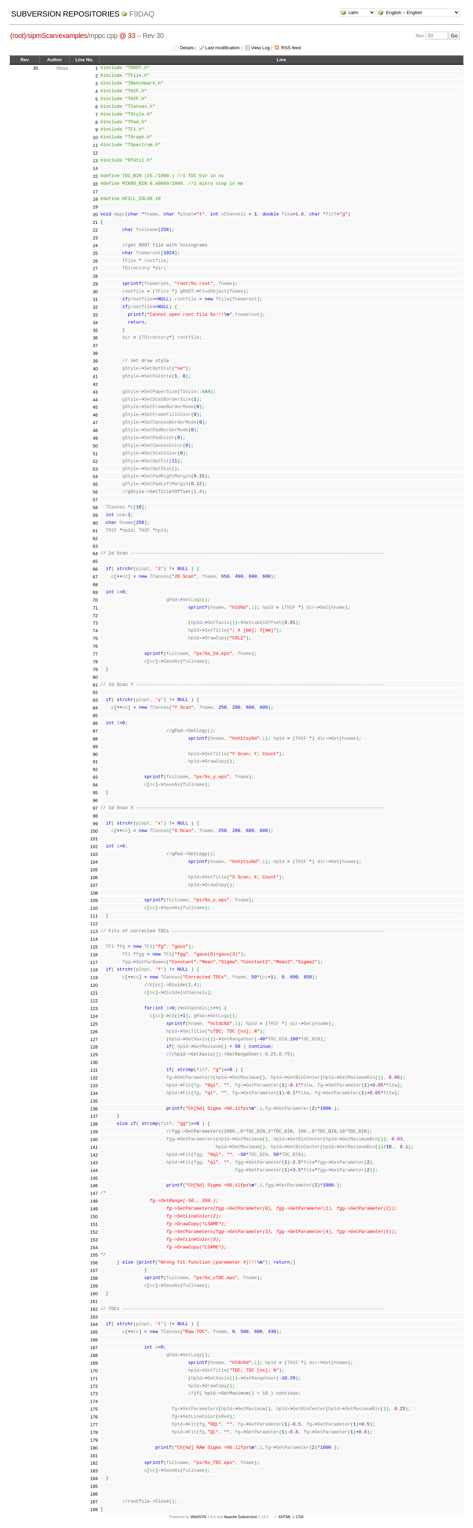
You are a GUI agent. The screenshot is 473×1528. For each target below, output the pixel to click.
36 (95, 337)
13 (95, 160)
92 (95, 769)
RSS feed (291, 47)
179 (94, 1440)
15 (95, 176)
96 (95, 800)
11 (95, 145)
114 (94, 939)
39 (95, 361)
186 (94, 1494)
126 (94, 1031)
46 (95, 415)
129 (94, 1054)
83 (95, 700)
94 (95, 785)
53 (95, 469)
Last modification (222, 47)
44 (95, 399)
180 (94, 1448)
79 (95, 669)
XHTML (284, 1517)
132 (94, 1078)
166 (94, 1339)
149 (94, 1208)
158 (94, 1278)
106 (94, 877)
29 (95, 284)
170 (94, 1370)
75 (95, 638)
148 (94, 1201)
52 (95, 461)
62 (95, 538)
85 (95, 715)
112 (94, 923)
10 (95, 137)
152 (94, 1232)
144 (94, 1170)
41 (95, 376)
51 (95, 453)
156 (94, 1262)
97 (95, 808)
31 (95, 299)
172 (94, 1386)
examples (72, 35)
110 (94, 908)
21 (95, 222)
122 (94, 1000)
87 (95, 731)
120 (94, 985)
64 (95, 553)
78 (95, 661)
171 (94, 1378)
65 (95, 561)
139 (94, 1131)
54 (95, 476)
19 (95, 206)
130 (94, 1062)
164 (94, 1324)
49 (95, 438)
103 (94, 854)
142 (94, 1155)
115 (94, 947)
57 (95, 499)
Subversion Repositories (65, 14)
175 (94, 1409)
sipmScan (42, 35)
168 (94, 1355)
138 (94, 1124)
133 (94, 1085)
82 (95, 692)
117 (94, 962)
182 (94, 1463)
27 (95, 268)
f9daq (142, 14)
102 (94, 846)
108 (94, 893)
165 (94, 1332)
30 (35, 68)
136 (94, 1108)
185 (94, 1486)
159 (94, 1286)
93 (95, 777)
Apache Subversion (240, 1517)
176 (94, 1417)
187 (94, 1501)
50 (95, 446)
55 (95, 484)
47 (95, 422)
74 (95, 630)
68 (95, 584)
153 (94, 1239)
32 (95, 307)
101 (94, 838)
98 (95, 816)
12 (95, 153)
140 (94, 1139)
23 (95, 237)
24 (95, 245)
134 (94, 1093)
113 (94, 931)
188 (94, 1509)
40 (95, 368)
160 (94, 1293)
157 (94, 1270)
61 (95, 530)
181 (94, 1455)
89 (95, 746)
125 (94, 1024)
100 (94, 831)
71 (95, 607)
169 (94, 1363)
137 (94, 1116)
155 (94, 1255)
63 (95, 546)
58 (95, 507)
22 (95, 230)
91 (95, 761)
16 (95, 184)
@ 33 (127, 35)
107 (94, 885)
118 (94, 969)
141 (94, 1147)
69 (95, 592)
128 (94, 1047)
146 (94, 1185)
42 (95, 384)
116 (94, 954)
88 (95, 738)
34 (95, 322)
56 (95, 492)
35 (95, 330)
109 (94, 900)
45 (95, 407)
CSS (300, 1517)
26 (95, 261)
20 (95, 214)
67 (95, 577)
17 (95, 191)
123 (94, 1008)
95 (95, 792)
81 (95, 685)
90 (95, 754)
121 (94, 993)
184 (94, 1478)
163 (94, 1317)
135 (94, 1101)
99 (95, 823)
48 (95, 430)
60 (95, 523)
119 (94, 977)
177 (94, 1424)
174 (94, 1401)
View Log (260, 47)
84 (95, 707)
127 (94, 1039)
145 (94, 1178)
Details (187, 47)
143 (94, 1162)
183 (94, 1470)
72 (95, 615)
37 (95, 345)
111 (94, 916)
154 (94, 1247)
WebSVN (198, 1517)
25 (95, 253)
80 (95, 677)
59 (95, 515)
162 (94, 1309)
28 (95, 276)
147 (94, 1193)
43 (95, 392)
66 (95, 569)
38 (95, 353)
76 (95, 646)
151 (94, 1224)
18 (95, 199)
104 (94, 862)
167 (94, 1347)
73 (95, 623)
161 (94, 1301)
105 (94, 869)
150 (94, 1216)
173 (94, 1393)
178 (94, 1432)
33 (95, 315)
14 (95, 168)
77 (95, 654)
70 (95, 600)
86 (95, 723)
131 (94, 1070)
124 (94, 1016)
